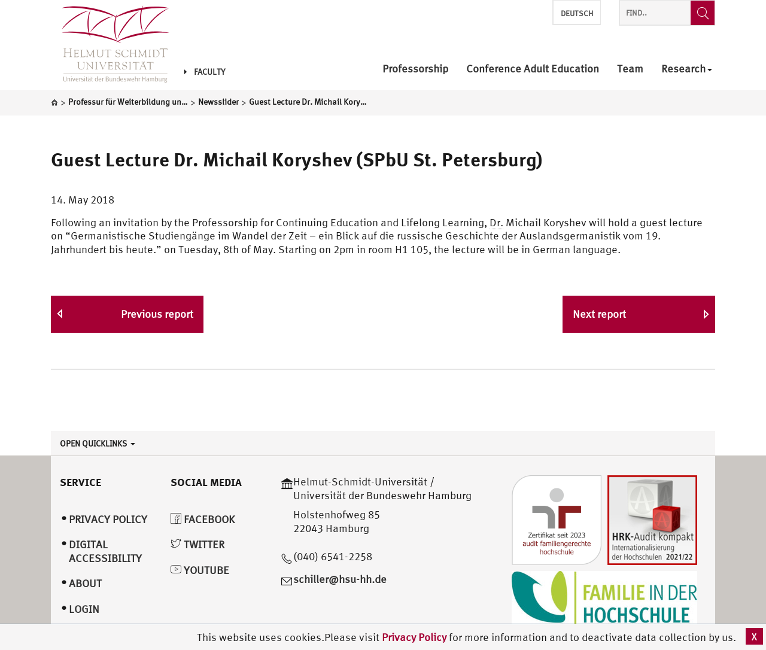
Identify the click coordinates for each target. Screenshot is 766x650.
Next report (599, 314)
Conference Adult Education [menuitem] (532, 69)
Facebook (203, 519)
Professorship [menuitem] (415, 69)
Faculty (204, 72)
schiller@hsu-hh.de (340, 579)
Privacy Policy (415, 637)
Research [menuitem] (686, 69)
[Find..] (703, 13)
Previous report (157, 314)
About (85, 583)
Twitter (197, 544)
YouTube (200, 570)
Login (84, 609)
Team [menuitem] (630, 69)
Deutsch (577, 13)
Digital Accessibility (105, 551)
